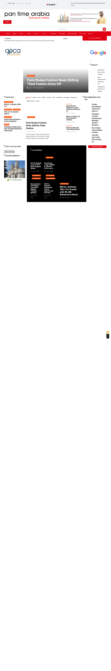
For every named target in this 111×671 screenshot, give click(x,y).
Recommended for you (51, 178)
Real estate (83, 33)
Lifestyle (8, 33)
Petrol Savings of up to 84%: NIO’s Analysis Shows (36, 165)
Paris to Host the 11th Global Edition (73, 128)
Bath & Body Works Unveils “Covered (101, 72)
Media (66, 38)
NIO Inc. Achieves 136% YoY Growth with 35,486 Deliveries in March (70, 176)
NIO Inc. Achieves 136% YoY (12, 105)
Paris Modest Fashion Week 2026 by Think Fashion (36, 125)
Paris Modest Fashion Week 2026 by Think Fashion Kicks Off (53, 82)
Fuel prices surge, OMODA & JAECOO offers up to (49, 165)
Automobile (53, 33)
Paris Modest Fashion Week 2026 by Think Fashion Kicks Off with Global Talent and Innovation (29, 40)
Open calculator (9, 151)
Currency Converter (97, 146)
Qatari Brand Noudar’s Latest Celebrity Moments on (73, 108)
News (6, 124)
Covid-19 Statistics (94, 38)
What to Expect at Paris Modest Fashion (73, 118)
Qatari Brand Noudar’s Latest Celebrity (12, 120)
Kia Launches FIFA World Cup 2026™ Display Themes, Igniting (36, 188)
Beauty (14, 33)
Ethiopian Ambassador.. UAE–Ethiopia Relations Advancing (13, 128)
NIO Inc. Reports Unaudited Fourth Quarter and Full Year (48, 188)
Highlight (8, 109)
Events (91, 33)
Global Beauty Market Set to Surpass (101, 89)
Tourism (36, 33)
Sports (22, 33)
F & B (45, 33)
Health (29, 33)
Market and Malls (72, 33)
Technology (62, 33)
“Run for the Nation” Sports (11, 113)
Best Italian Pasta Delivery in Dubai (97, 130)
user (30, 88)
